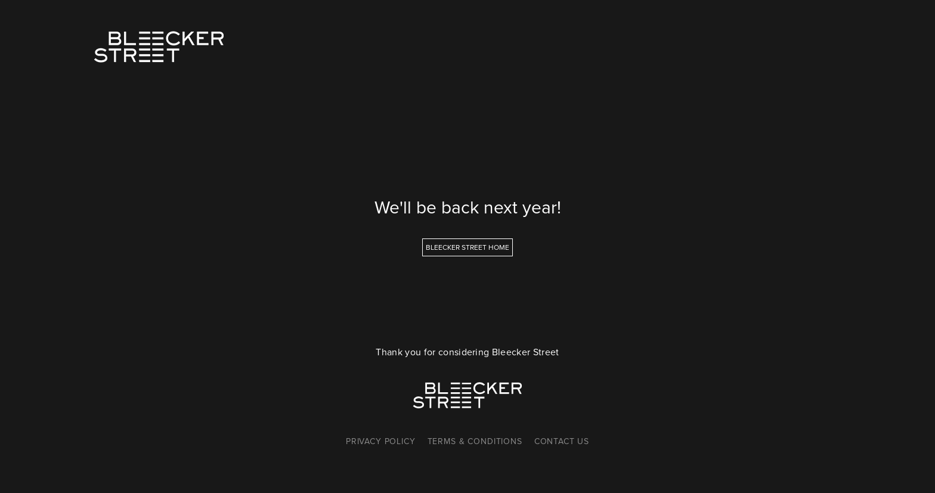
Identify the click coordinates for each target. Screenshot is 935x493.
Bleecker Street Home (467, 247)
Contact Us (561, 441)
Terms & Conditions (475, 441)
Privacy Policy (381, 441)
